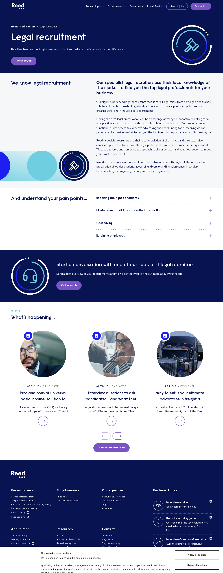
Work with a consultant (68, 500)
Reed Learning (18, 512)
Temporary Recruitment (22, 500)
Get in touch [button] (24, 61)
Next (118, 436)
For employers (93, 6)
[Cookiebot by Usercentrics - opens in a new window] (20, 567)
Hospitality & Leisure (112, 500)
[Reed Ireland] (18, 6)
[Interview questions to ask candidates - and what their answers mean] (111, 378)
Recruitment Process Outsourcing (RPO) (31, 504)
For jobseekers (115, 6)
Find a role (62, 496)
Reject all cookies (197, 539)
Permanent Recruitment (22, 496)
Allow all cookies (197, 529)
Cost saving (104, 223)
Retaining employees (110, 235)
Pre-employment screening (24, 508)
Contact (199, 6)
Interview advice (177, 502)
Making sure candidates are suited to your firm (128, 210)
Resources (135, 6)
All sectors (29, 26)
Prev (104, 436)
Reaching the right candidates (117, 198)
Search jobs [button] (177, 6)
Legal (104, 504)
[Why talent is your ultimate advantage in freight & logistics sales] (180, 378)
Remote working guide (181, 518)
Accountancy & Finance (113, 496)
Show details (48, 567)
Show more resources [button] (111, 447)
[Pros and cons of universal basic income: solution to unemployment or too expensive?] (43, 378)
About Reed (153, 6)
